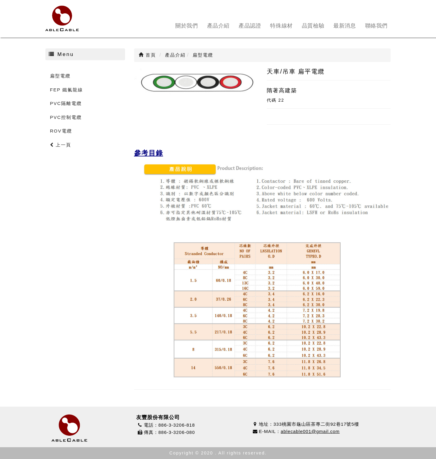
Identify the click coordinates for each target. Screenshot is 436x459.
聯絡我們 (376, 26)
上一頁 (60, 144)
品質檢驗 (313, 26)
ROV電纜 (61, 130)
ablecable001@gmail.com (310, 431)
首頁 (147, 54)
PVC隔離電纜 (66, 103)
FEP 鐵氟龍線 (66, 89)
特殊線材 (281, 26)
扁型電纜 (60, 75)
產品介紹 (218, 26)
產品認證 (250, 26)
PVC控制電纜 (66, 117)
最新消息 (344, 26)
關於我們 (186, 26)
